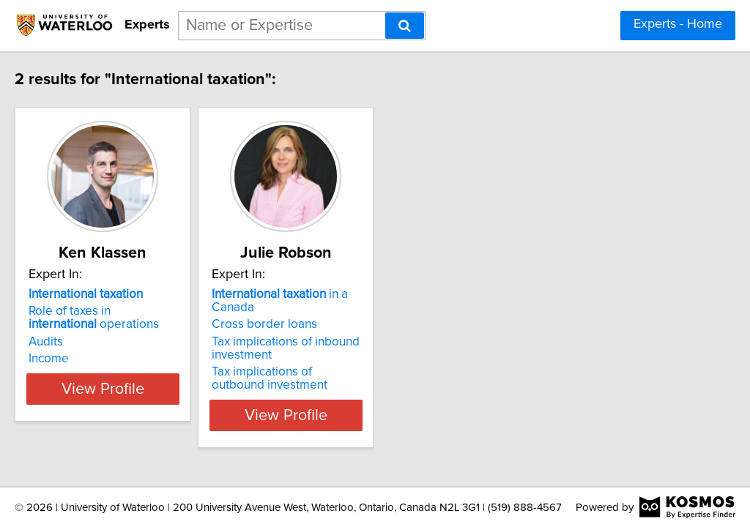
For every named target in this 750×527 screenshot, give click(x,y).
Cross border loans (332, 311)
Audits (76, 341)
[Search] (404, 25)
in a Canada (370, 294)
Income (79, 358)
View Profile (152, 402)
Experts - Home (678, 24)
